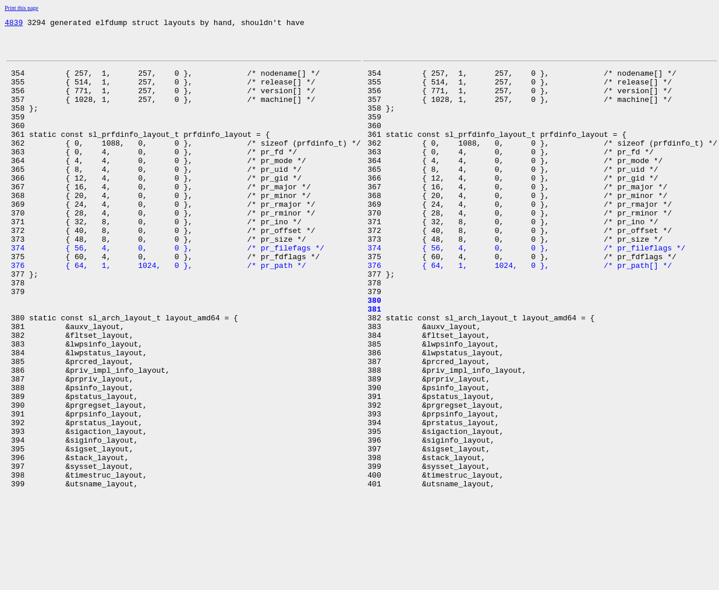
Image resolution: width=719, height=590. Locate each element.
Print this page (21, 8)
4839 (14, 24)
